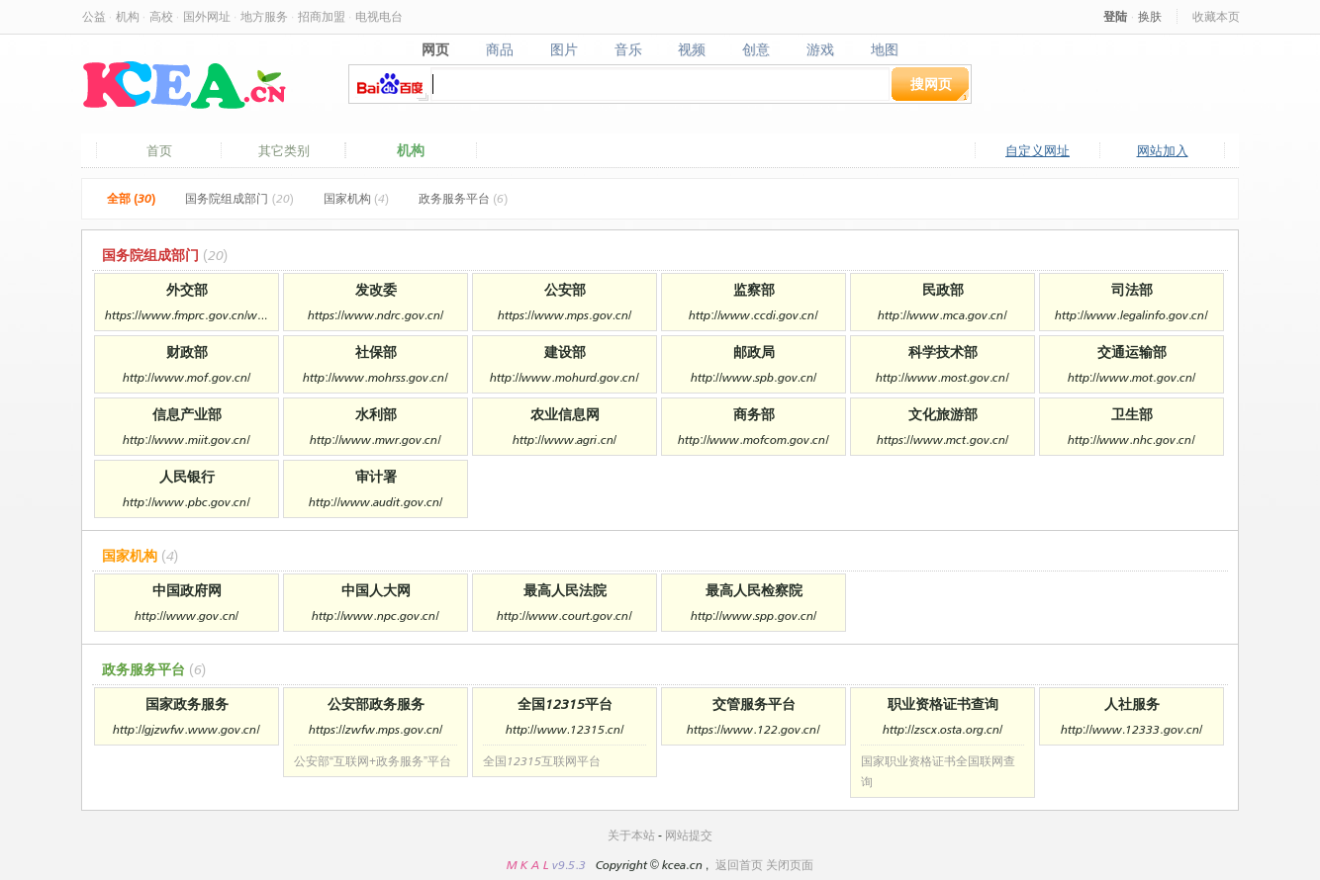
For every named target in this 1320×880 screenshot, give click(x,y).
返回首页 (739, 864)
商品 (499, 49)
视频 (692, 49)
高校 (161, 16)
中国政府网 (187, 589)
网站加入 (1162, 150)
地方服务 (264, 16)
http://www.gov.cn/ (186, 615)
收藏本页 (1216, 16)
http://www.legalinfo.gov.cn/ (1131, 315)
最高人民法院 (565, 589)
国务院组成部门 (239, 198)
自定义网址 (1037, 150)
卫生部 (1132, 413)
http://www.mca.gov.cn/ (942, 315)
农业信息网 (565, 413)
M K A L (529, 864)
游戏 (821, 49)
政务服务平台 (463, 198)
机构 (128, 16)
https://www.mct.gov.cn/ (942, 439)
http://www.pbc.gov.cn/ (186, 501)
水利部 (376, 413)
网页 (435, 49)
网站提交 (688, 835)
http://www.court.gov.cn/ (564, 615)
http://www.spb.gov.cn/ (753, 377)
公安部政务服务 (376, 703)
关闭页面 (789, 864)
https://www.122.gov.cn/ (753, 729)
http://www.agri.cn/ (564, 439)
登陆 (1115, 16)
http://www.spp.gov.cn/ (753, 615)
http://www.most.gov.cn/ (942, 377)
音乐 (628, 49)
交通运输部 (1132, 351)
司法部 (1132, 289)
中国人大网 (376, 589)
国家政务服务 (187, 703)
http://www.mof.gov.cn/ (186, 377)
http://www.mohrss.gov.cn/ (375, 377)
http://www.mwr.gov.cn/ (375, 439)
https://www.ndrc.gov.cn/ (375, 315)
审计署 (376, 476)
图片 (563, 49)
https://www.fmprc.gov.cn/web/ (186, 315)
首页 (159, 150)
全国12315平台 (565, 703)
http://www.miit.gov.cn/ (186, 439)
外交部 (187, 289)
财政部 (187, 351)
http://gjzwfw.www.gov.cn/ (186, 729)
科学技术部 (943, 351)
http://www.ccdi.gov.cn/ (753, 315)
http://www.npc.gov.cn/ (375, 615)
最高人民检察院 (754, 589)
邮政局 (754, 351)
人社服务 (1132, 703)
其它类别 (284, 150)
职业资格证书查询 (943, 703)
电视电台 (379, 16)
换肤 (1150, 16)
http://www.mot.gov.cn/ (1131, 377)
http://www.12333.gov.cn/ (1131, 729)
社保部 (376, 351)
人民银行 (187, 476)
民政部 (943, 289)
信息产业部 (187, 413)
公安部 (565, 289)
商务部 (754, 413)
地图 (885, 49)
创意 (756, 49)
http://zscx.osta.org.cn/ (942, 729)
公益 (94, 16)
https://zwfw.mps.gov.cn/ (375, 729)
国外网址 (207, 16)
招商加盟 (321, 16)
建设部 (565, 351)
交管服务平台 (754, 703)
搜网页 (931, 83)
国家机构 (356, 198)
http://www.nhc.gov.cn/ (1131, 439)
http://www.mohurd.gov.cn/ (564, 377)
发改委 (376, 289)
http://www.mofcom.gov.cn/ (753, 439)
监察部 (754, 289)
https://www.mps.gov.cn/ (564, 315)
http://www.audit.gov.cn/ (375, 501)
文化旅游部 (943, 413)
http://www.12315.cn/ (565, 729)
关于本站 (631, 835)
